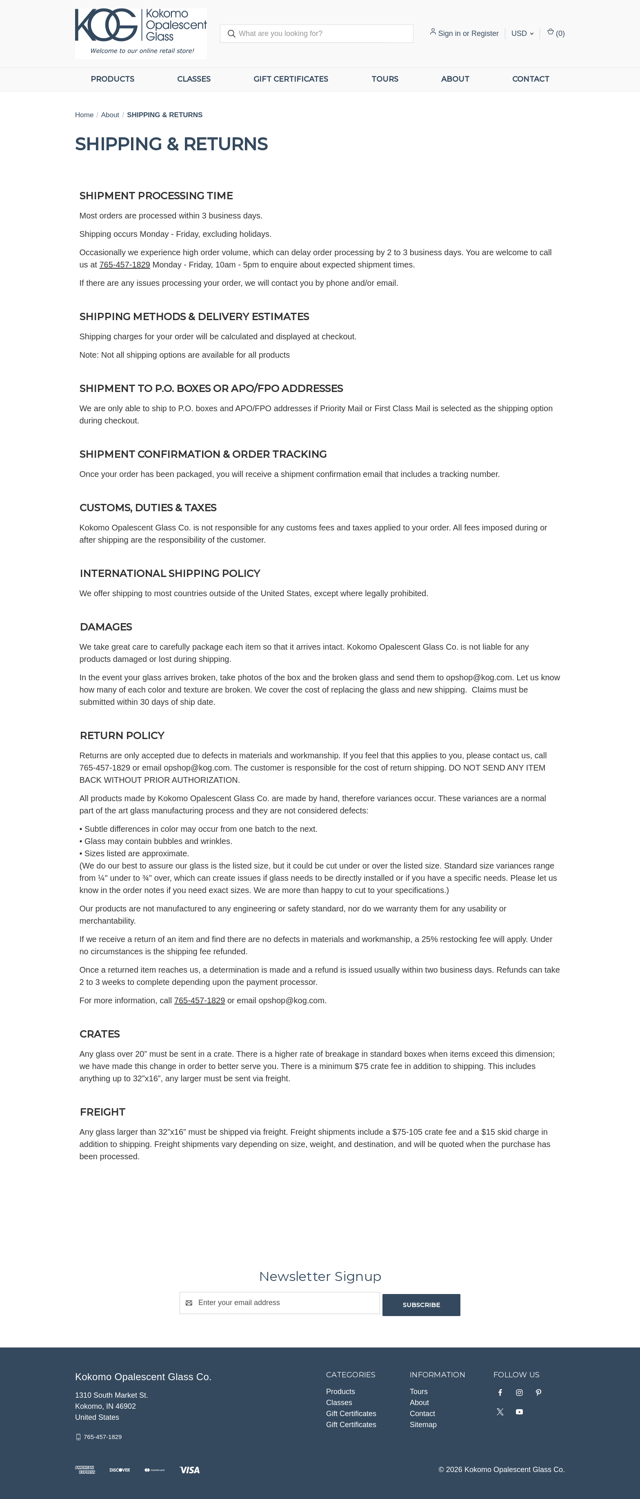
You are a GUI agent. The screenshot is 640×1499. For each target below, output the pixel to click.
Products (112, 79)
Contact (530, 79)
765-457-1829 (103, 1434)
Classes (194, 79)
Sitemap (423, 1423)
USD (522, 33)
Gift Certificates (290, 79)
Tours (384, 79)
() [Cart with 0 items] (556, 33)
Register (485, 33)
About (455, 79)
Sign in (449, 33)
